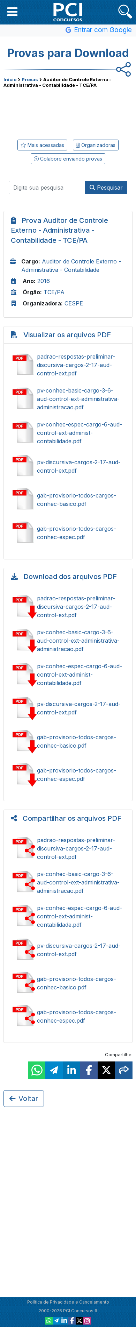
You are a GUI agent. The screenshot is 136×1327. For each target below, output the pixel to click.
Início (9, 79)
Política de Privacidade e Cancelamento (68, 1302)
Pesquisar (106, 187)
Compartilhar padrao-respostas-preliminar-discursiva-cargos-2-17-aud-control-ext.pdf (68, 848)
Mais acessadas (42, 145)
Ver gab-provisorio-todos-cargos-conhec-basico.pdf (68, 500)
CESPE (74, 303)
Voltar (23, 1098)
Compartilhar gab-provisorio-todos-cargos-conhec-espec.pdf (68, 1016)
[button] (12, 11)
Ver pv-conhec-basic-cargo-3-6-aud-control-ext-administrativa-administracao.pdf (68, 398)
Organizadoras (95, 145)
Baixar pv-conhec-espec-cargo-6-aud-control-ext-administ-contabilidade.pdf (68, 674)
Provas (30, 79)
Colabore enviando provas (68, 159)
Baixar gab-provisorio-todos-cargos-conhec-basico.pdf (68, 741)
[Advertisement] (68, 112)
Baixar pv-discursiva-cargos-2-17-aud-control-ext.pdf (68, 708)
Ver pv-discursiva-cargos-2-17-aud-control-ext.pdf (68, 466)
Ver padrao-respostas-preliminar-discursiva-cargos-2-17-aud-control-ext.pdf (68, 365)
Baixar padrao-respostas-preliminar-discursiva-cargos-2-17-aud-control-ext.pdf (68, 606)
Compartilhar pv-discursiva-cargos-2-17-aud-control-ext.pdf (68, 950)
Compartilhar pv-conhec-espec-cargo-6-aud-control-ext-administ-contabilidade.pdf (68, 916)
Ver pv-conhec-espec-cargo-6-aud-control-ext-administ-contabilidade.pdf (68, 432)
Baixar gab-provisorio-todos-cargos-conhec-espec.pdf (68, 775)
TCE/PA (54, 292)
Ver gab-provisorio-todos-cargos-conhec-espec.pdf (68, 533)
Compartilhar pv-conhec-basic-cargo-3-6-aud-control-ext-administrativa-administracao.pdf (68, 882)
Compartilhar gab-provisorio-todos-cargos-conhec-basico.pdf (68, 983)
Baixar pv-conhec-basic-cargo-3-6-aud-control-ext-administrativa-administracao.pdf (68, 640)
